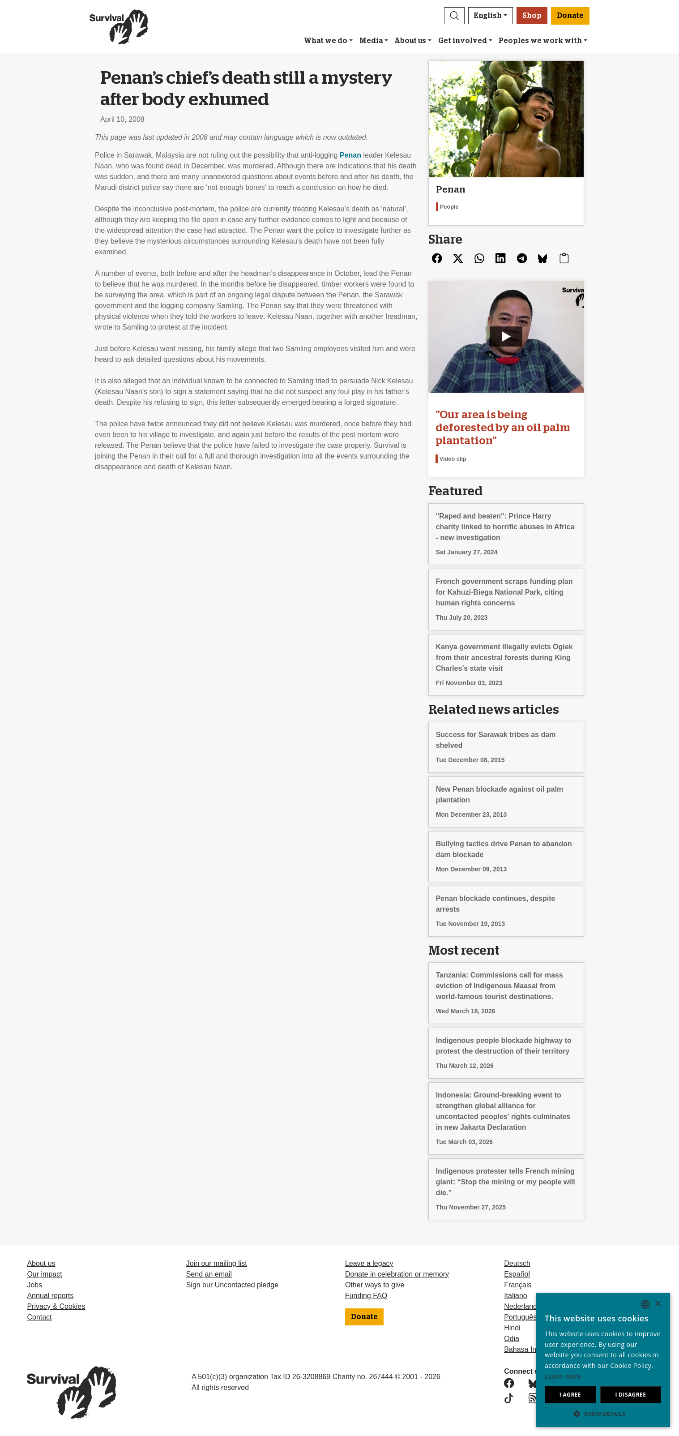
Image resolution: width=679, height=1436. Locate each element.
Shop (532, 15)
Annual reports (50, 1295)
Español (517, 1274)
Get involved (462, 40)
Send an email (209, 1274)
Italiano (515, 1295)
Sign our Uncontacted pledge (232, 1285)
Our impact (44, 1274)
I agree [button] (570, 1394)
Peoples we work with (540, 40)
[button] (454, 15)
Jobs (34, 1285)
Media (371, 40)
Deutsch (517, 1263)
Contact (39, 1317)
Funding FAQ (366, 1295)
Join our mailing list (216, 1263)
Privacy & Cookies (56, 1306)
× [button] (657, 1304)
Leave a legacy (369, 1263)
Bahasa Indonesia (532, 1349)
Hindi (512, 1328)
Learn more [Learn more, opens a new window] (563, 1376)
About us (410, 40)
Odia (511, 1338)
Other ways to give (375, 1285)
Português (520, 1317)
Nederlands (522, 1306)
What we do (325, 40)
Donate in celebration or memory (397, 1274)
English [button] (488, 15)
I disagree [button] (630, 1394)
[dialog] (603, 1360)
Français (517, 1285)
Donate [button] (570, 15)
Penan (350, 155)
